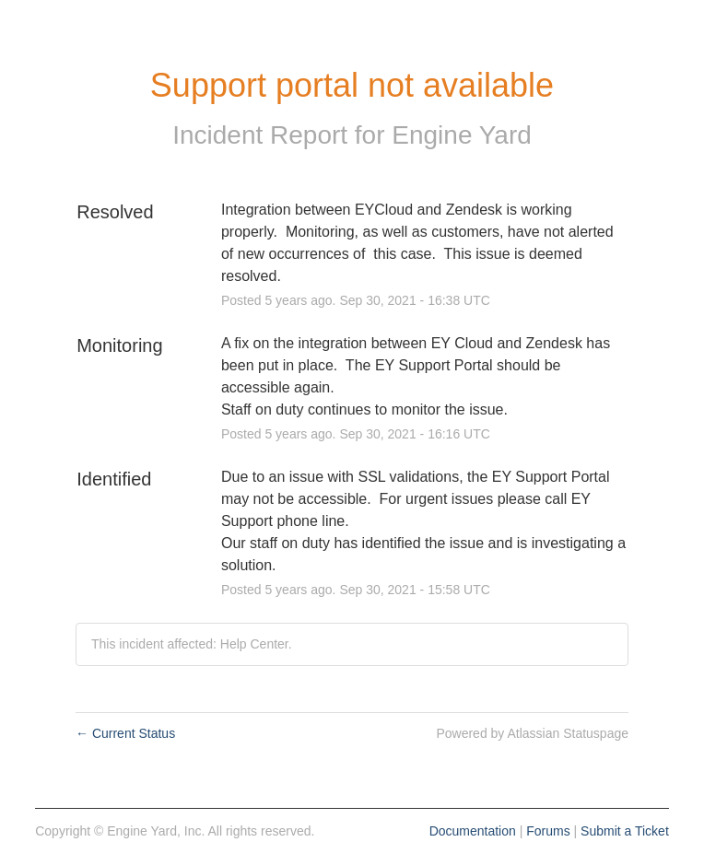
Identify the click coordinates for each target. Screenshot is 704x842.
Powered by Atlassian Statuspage (532, 733)
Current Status (125, 733)
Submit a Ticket (625, 831)
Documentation (472, 831)
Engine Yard (462, 135)
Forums (547, 831)
